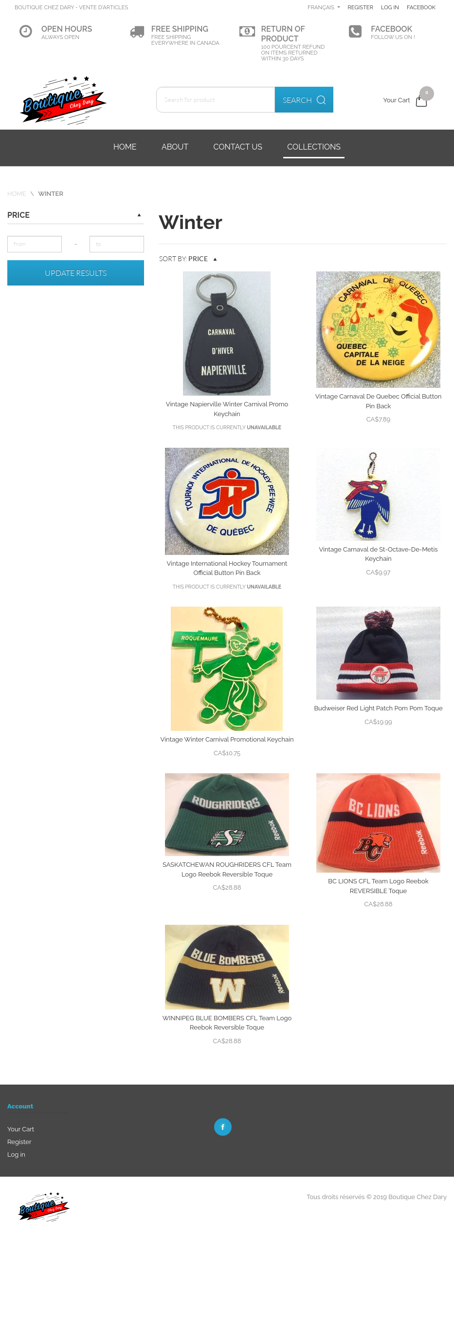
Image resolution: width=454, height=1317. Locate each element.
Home (125, 147)
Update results (76, 273)
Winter (50, 193)
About (175, 147)
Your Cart (20, 1129)
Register (395, 7)
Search (304, 100)
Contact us (238, 147)
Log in (427, 7)
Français (355, 7)
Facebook (385, 42)
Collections (314, 147)
